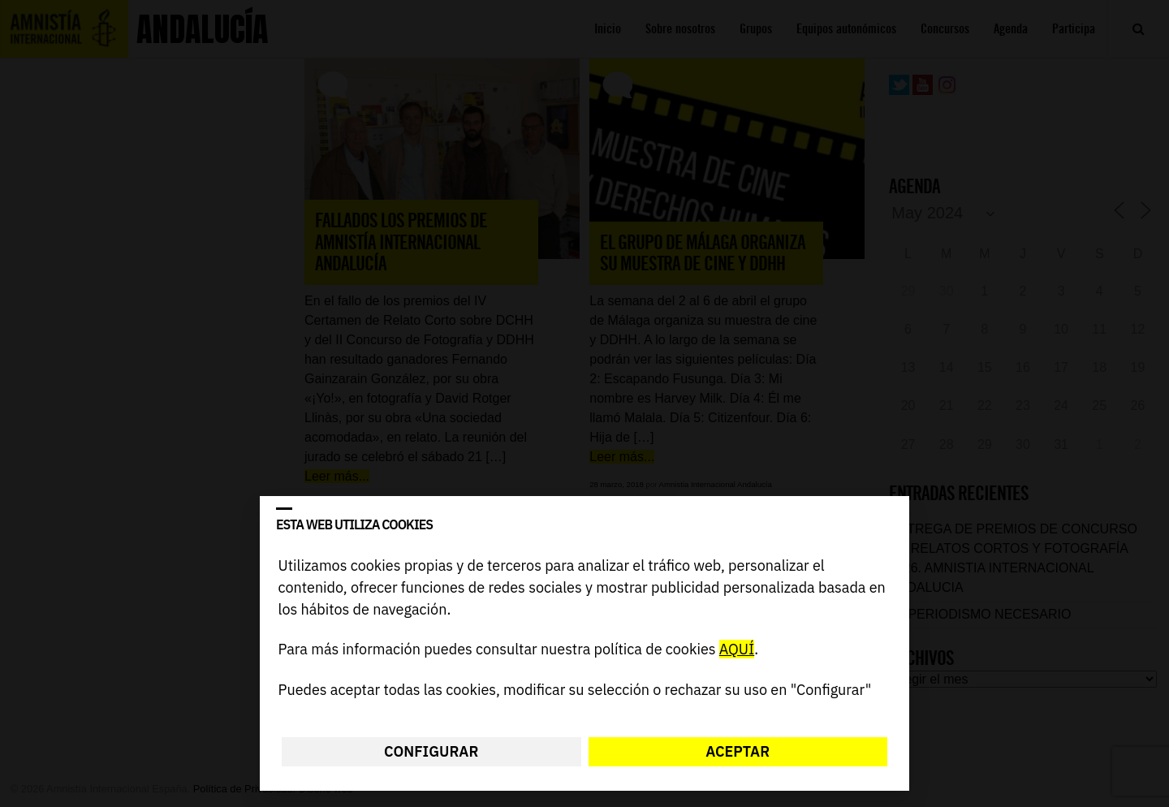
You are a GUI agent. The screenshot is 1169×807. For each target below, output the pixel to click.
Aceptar (737, 751)
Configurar (431, 751)
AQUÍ (736, 650)
